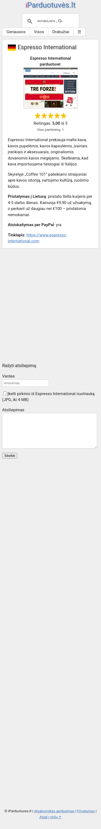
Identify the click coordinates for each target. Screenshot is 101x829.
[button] (5, 393)
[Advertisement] (50, 305)
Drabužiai (60, 31)
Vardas (8, 376)
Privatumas (86, 818)
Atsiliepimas (13, 409)
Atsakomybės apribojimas (54, 818)
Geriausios (16, 31)
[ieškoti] (49, 21)
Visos (39, 31)
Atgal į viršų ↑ (50, 823)
